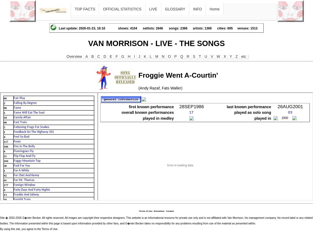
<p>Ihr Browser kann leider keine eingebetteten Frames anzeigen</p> (49, 146)
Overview (74, 56)
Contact (170, 211)
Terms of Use (145, 211)
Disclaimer (159, 211)
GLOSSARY (175, 9)
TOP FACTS (85, 9)
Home (214, 9)
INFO (197, 9)
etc (243, 56)
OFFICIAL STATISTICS (122, 9)
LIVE (153, 9)
